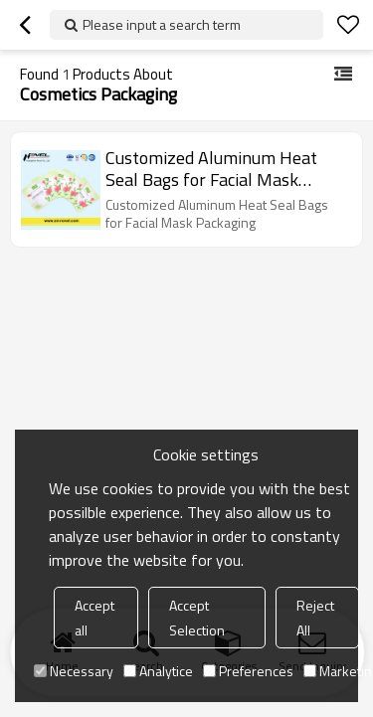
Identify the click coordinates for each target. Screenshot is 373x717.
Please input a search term (162, 24)
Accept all (94, 617)
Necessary (73, 670)
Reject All (315, 617)
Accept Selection (197, 617)
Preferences (248, 670)
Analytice (158, 670)
